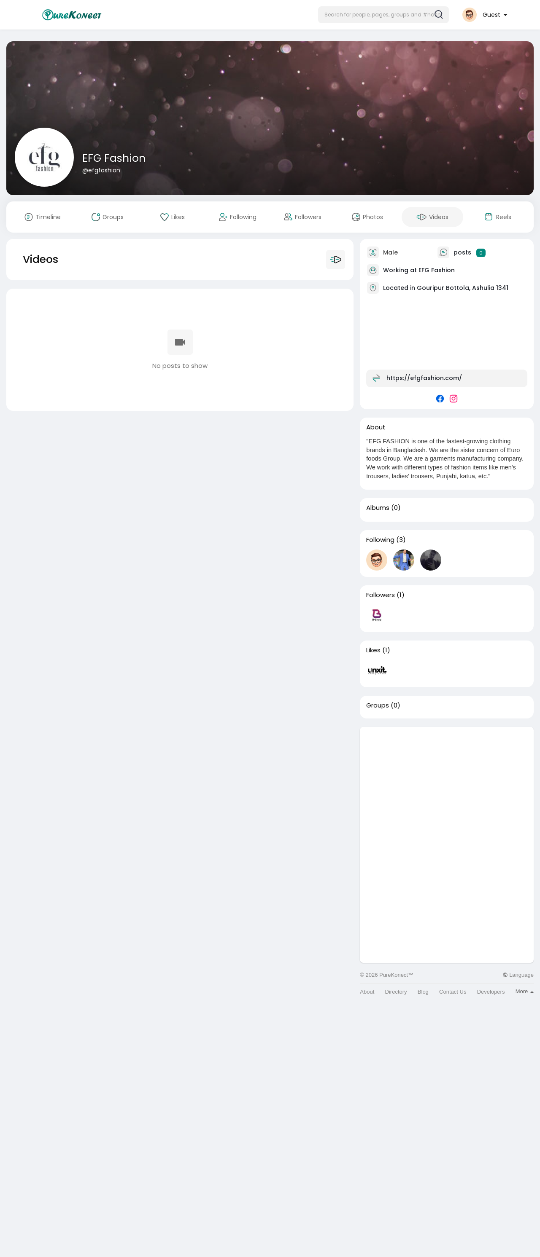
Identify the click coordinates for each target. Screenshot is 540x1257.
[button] (383, 14)
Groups (377, 705)
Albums (377, 507)
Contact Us (452, 991)
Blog (423, 991)
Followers (380, 595)
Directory (396, 991)
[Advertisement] (447, 786)
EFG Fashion (114, 158)
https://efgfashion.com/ (424, 378)
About (367, 991)
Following (380, 539)
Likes (373, 650)
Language (518, 975)
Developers (491, 991)
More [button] (525, 991)
